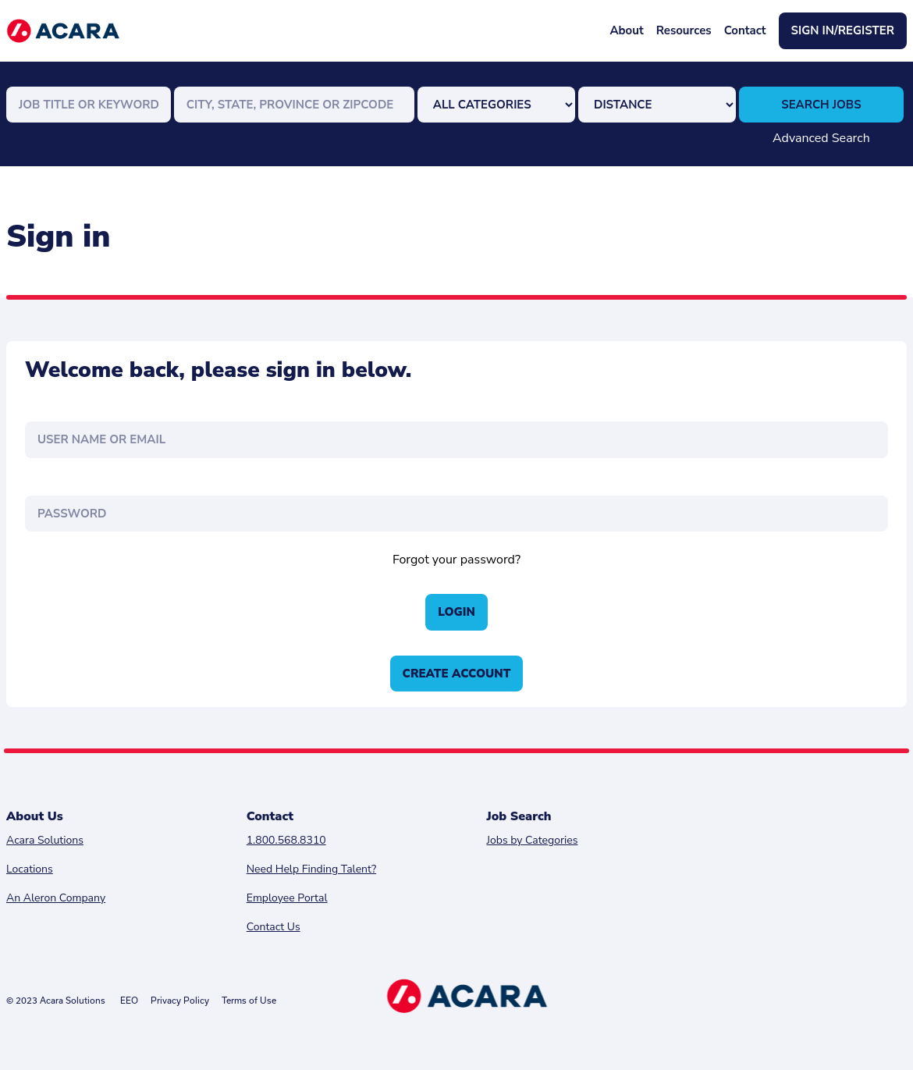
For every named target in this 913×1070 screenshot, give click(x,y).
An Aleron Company (55, 897)
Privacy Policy (180, 1000)
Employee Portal (287, 897)
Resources (684, 30)
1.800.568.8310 (286, 840)
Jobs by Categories (531, 840)
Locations (29, 869)
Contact (745, 30)
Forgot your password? (456, 559)
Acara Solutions (44, 840)
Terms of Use (249, 1000)
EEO (129, 1000)
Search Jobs (821, 104)
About (626, 30)
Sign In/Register (842, 30)
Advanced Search (821, 138)
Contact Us (273, 926)
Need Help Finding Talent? (311, 869)
